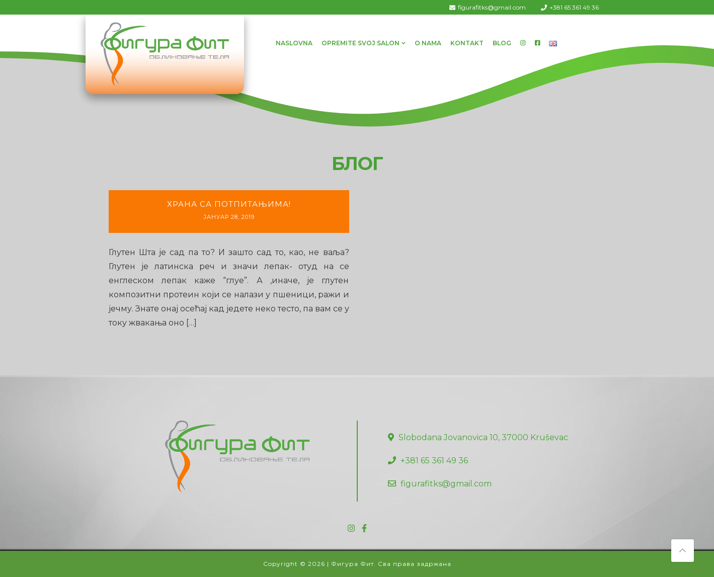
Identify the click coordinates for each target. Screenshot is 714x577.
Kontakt (467, 43)
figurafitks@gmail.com (492, 7)
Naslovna (294, 43)
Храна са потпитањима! (229, 204)
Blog (502, 43)
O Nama (428, 43)
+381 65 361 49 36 (574, 7)
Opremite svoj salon (361, 43)
